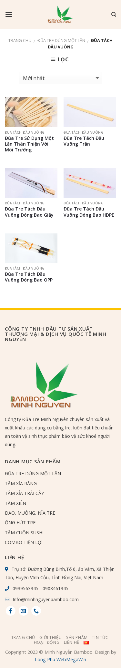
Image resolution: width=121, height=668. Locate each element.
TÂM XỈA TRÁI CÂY (24, 493)
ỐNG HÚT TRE (20, 522)
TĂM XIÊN (15, 503)
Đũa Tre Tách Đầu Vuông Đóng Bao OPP (29, 277)
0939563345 (25, 588)
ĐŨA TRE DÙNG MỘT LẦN (61, 40)
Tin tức (100, 637)
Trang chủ (19, 40)
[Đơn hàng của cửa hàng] (60, 78)
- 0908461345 (53, 588)
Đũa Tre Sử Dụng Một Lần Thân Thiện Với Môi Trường (29, 144)
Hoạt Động (47, 642)
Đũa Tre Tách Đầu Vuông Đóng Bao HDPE (89, 212)
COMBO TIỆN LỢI (24, 542)
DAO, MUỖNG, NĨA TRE (30, 513)
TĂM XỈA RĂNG (21, 483)
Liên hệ (71, 642)
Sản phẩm (77, 637)
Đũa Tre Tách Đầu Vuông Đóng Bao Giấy (29, 212)
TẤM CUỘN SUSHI (24, 532)
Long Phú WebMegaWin (60, 659)
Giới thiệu (50, 637)
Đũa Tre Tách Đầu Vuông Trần (84, 141)
